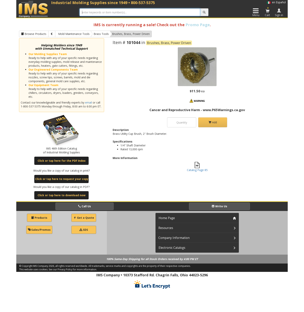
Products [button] (39, 218)
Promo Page (198, 24)
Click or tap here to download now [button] (62, 195)
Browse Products (33, 34)
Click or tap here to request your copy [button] (61, 179)
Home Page (167, 218)
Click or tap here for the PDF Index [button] (62, 160)
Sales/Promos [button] (39, 230)
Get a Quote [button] (83, 218)
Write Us (219, 206)
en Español (276, 2)
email (88, 102)
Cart (267, 11)
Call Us (84, 206)
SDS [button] (83, 230)
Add (213, 122)
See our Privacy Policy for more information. (73, 269)
